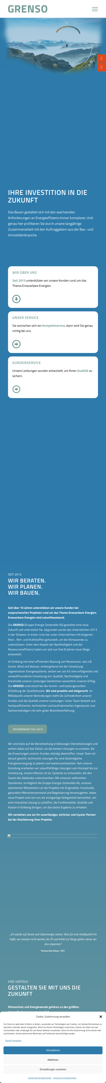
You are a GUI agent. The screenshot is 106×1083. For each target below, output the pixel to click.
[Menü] (93, 9)
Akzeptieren (53, 1050)
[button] (101, 1016)
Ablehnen (52, 1059)
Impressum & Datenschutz (39, 1078)
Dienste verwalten (13, 1040)
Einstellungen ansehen (53, 1069)
